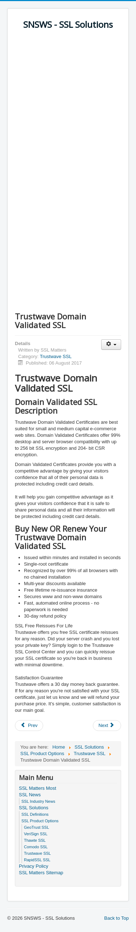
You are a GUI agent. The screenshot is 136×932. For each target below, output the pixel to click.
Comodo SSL (36, 847)
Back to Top (116, 918)
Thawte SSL (35, 840)
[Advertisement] (68, 104)
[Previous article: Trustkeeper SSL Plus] (29, 725)
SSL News (30, 794)
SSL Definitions (35, 814)
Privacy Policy (33, 866)
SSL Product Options (39, 821)
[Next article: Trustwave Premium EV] (107, 725)
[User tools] (111, 344)
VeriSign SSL (36, 834)
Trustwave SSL (56, 356)
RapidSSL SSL (37, 860)
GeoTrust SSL (36, 827)
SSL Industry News (38, 801)
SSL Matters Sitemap (41, 872)
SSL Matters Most (37, 788)
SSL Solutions (33, 807)
